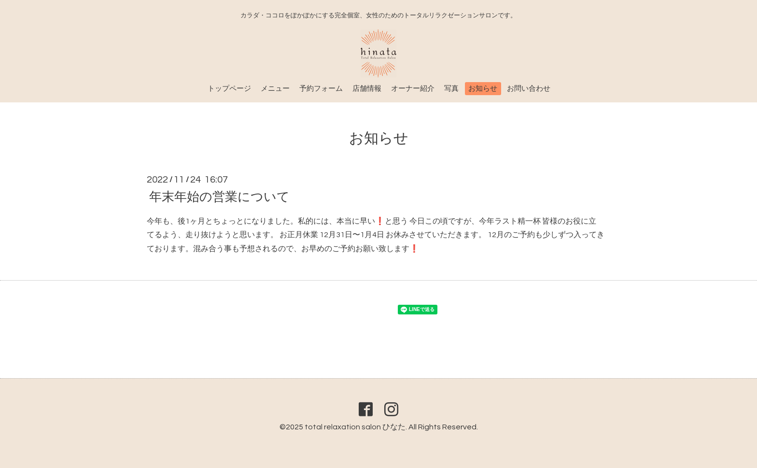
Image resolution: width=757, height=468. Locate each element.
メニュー (275, 88)
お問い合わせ (528, 88)
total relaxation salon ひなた (355, 427)
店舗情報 (366, 88)
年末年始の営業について (219, 196)
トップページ (229, 88)
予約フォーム (321, 88)
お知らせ (482, 88)
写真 (451, 88)
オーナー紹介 (413, 88)
